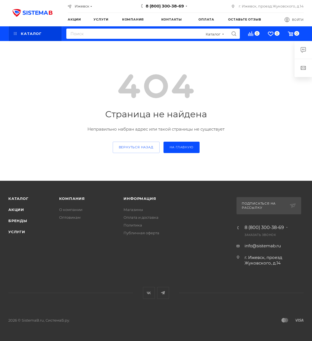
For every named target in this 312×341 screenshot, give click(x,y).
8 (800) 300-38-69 (165, 6)
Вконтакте (149, 293)
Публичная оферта (141, 233)
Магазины (133, 209)
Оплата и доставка (141, 217)
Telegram (163, 293)
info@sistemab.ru (263, 245)
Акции (16, 209)
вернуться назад (136, 147)
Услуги (16, 232)
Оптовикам (69, 217)
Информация (140, 198)
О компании (70, 209)
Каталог (18, 198)
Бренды (17, 220)
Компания (72, 198)
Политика (133, 225)
